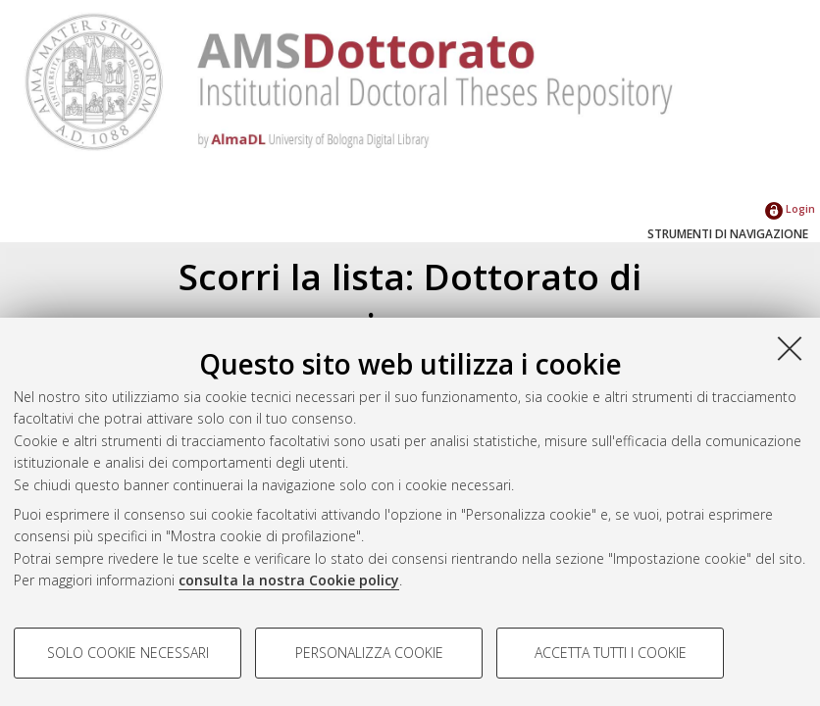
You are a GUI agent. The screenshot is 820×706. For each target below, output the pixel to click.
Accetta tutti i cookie (611, 652)
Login (790, 208)
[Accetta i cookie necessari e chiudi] (789, 348)
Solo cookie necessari (128, 652)
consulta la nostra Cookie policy (289, 580)
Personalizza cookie (369, 652)
